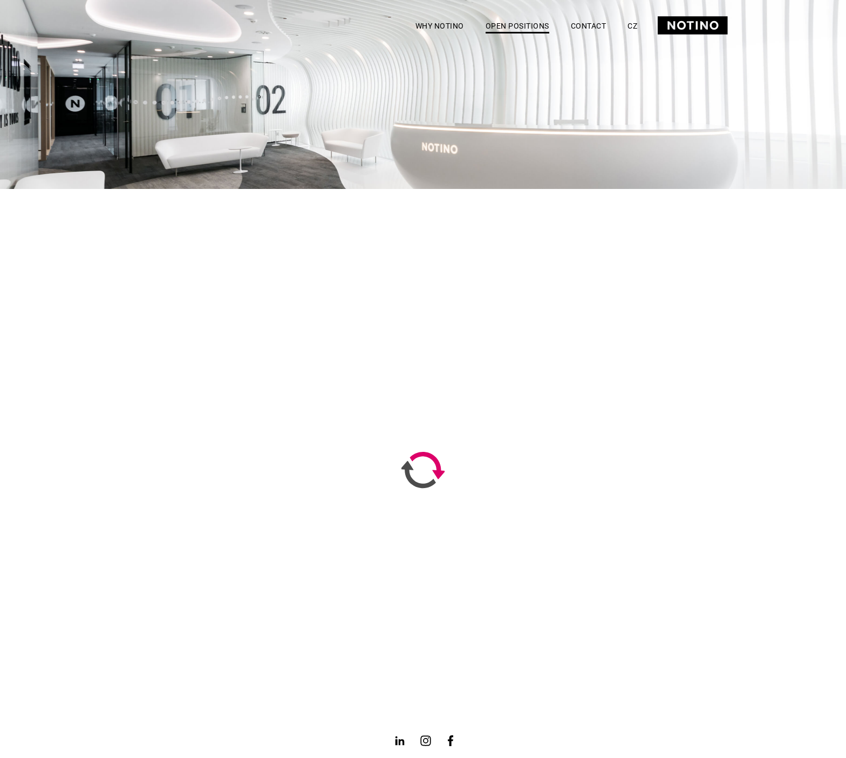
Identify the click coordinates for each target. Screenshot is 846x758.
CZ (632, 26)
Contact (588, 26)
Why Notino (439, 26)
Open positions (517, 26)
